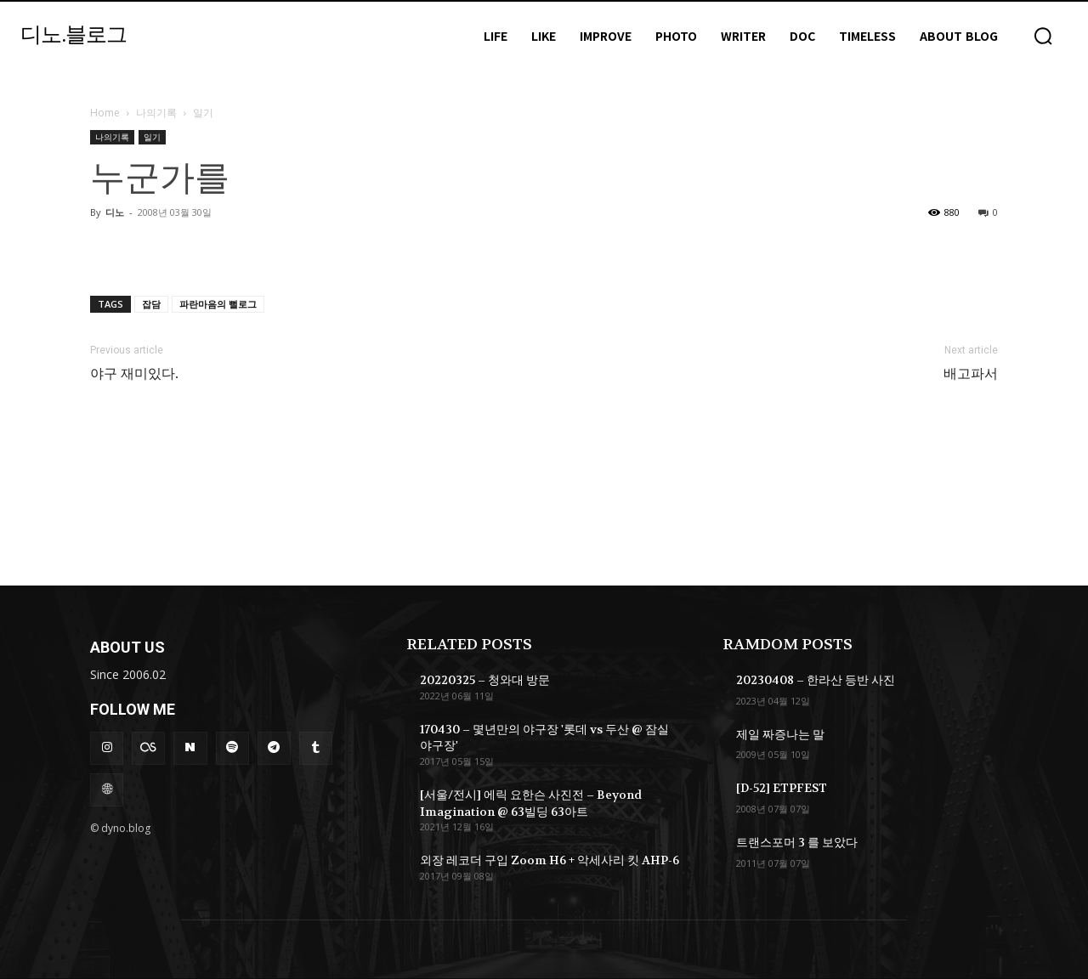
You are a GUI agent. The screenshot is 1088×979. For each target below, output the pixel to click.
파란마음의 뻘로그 (218, 303)
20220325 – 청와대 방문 (485, 680)
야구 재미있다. (134, 373)
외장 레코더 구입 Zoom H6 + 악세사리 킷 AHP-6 (549, 860)
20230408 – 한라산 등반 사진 (815, 680)
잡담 (151, 303)
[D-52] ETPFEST (781, 787)
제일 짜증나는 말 (780, 734)
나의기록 (156, 112)
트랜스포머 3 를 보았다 (797, 842)
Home (105, 112)
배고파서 (971, 373)
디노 (114, 212)
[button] (1043, 35)
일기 (152, 137)
